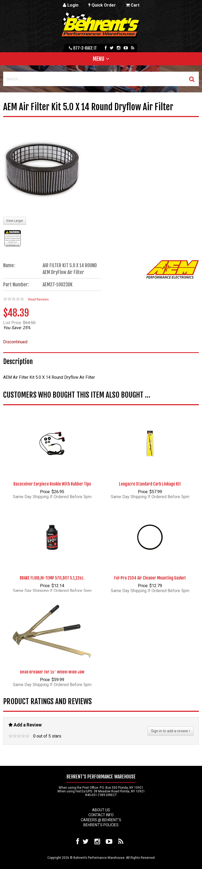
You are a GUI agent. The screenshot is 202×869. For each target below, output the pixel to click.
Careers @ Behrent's (101, 820)
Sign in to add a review (170, 731)
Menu (98, 58)
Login (70, 5)
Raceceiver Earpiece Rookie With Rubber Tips (52, 484)
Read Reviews (38, 299)
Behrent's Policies (101, 825)
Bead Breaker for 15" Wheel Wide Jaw (52, 672)
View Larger (14, 221)
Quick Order (102, 5)
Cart (132, 5)
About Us (101, 810)
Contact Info (101, 815)
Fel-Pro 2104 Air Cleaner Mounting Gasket (150, 578)
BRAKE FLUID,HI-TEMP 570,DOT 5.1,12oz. (52, 578)
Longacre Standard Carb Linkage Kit (150, 484)
